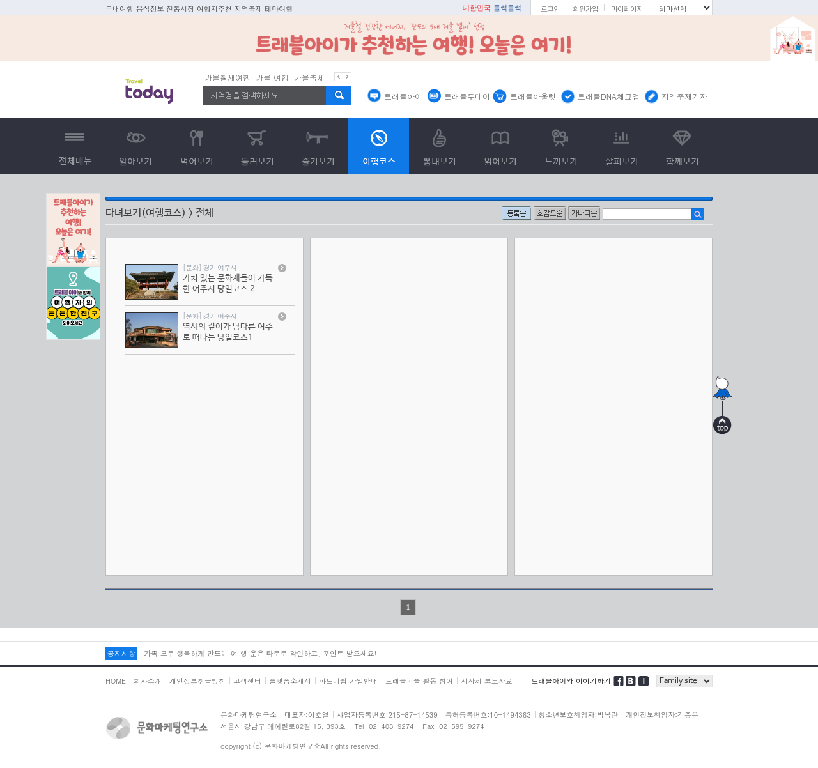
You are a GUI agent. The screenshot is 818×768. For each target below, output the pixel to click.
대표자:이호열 (306, 714)
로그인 (550, 8)
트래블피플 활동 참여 (419, 681)
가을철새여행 (227, 77)
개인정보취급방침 (197, 681)
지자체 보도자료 (487, 681)
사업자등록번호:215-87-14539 (387, 714)
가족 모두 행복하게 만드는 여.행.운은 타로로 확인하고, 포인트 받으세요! (260, 653)
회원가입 (585, 8)
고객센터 (247, 681)
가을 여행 (272, 77)
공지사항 (121, 653)
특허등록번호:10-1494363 (488, 714)
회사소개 (148, 681)
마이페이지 (627, 8)
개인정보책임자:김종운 (662, 714)
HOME (115, 681)
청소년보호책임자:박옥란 (579, 714)
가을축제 (309, 77)
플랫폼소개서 (290, 681)
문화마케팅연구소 (248, 714)
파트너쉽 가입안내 (348, 681)
